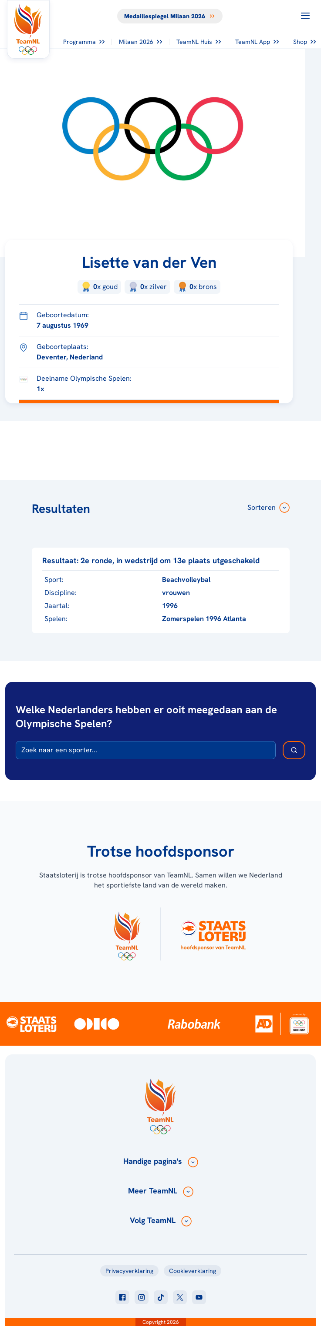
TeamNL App (257, 42)
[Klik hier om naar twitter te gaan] (180, 1297)
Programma (84, 42)
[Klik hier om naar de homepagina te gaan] (28, 29)
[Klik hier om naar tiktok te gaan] (161, 1297)
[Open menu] (305, 15)
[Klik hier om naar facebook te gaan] (122, 1297)
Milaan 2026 (140, 42)
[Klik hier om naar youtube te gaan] (199, 1297)
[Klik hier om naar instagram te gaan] (142, 1297)
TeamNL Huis (198, 42)
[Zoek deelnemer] (294, 750)
